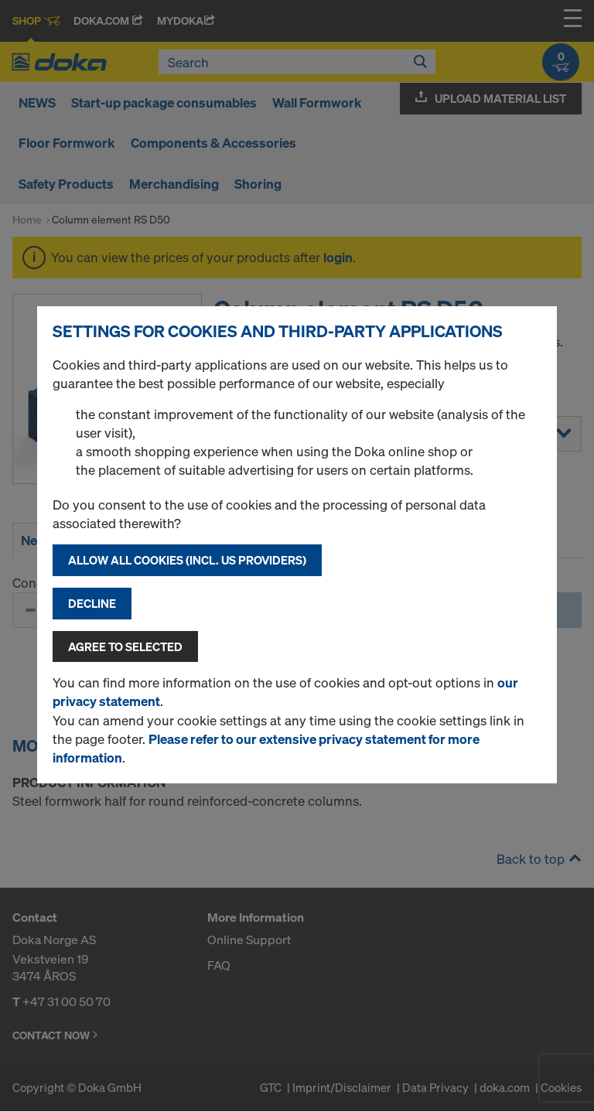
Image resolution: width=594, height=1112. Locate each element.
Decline (92, 603)
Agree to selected (125, 646)
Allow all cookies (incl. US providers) (187, 560)
